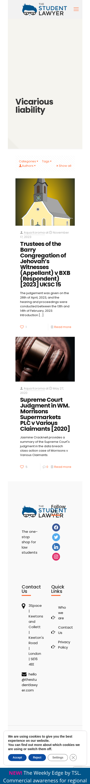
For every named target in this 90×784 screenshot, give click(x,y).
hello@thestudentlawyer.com (30, 682)
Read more (62, 327)
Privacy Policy (63, 644)
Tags (47, 161)
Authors (27, 166)
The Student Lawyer (49, 746)
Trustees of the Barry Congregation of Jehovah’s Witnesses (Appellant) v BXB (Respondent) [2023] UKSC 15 (45, 264)
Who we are (62, 612)
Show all (63, 166)
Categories (29, 161)
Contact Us (63, 630)
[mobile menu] (76, 9)
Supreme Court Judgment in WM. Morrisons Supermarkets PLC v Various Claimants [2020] (45, 414)
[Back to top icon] (45, 735)
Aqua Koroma (34, 232)
